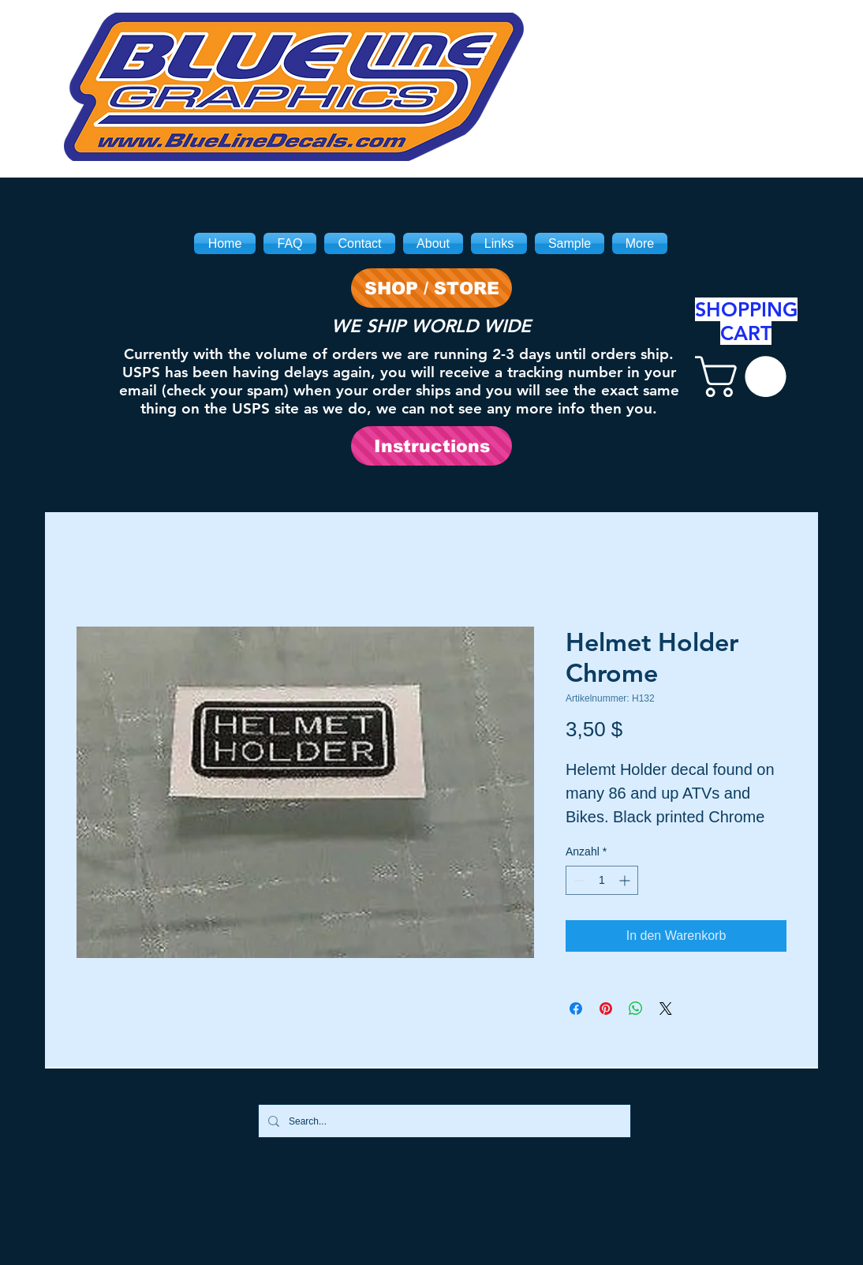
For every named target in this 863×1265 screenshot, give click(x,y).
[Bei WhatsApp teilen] (635, 1008)
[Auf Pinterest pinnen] (605, 1008)
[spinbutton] (602, 880)
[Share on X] (665, 1008)
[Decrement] (578, 880)
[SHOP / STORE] (431, 288)
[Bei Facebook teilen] (575, 1008)
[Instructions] (431, 446)
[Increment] (626, 880)
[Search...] (443, 1121)
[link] (745, 376)
